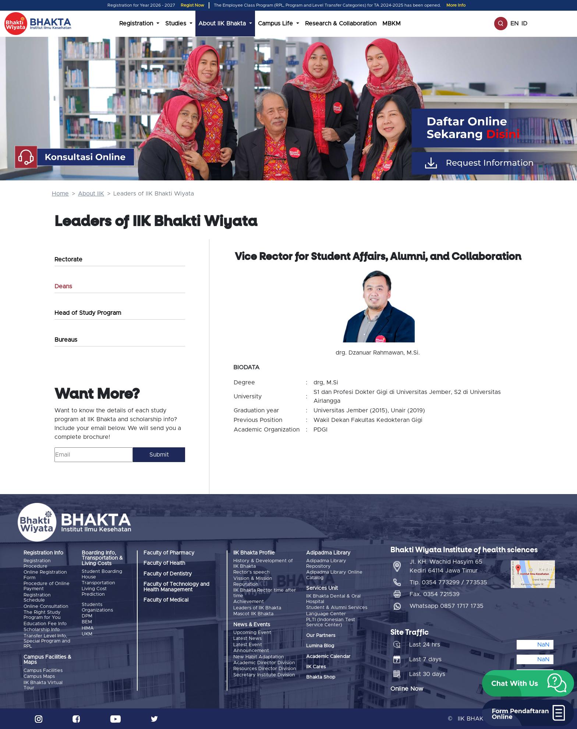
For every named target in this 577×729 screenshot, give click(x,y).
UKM (87, 634)
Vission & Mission (252, 578)
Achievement (248, 601)
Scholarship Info (42, 629)
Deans (63, 286)
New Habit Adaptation (258, 656)
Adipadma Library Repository (326, 563)
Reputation (245, 584)
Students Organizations (97, 607)
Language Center (326, 614)
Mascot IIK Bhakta (253, 614)
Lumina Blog (320, 646)
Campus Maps (39, 676)
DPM (87, 616)
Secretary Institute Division (264, 674)
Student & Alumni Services (336, 607)
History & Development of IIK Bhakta (263, 563)
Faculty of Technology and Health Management (176, 587)
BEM (87, 622)
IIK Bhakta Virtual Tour (43, 685)
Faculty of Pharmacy (169, 553)
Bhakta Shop (320, 677)
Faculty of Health (164, 563)
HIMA (88, 628)
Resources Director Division (264, 668)
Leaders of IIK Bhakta (257, 608)
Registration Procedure (37, 563)
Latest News (247, 638)
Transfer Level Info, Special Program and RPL (47, 641)
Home (60, 194)
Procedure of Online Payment (47, 586)
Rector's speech (251, 572)
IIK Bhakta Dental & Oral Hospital (333, 599)
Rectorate (68, 260)
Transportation (98, 583)
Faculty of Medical (166, 600)
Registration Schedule (37, 598)
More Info (456, 5)
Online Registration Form (45, 575)
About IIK (91, 194)
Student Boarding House (102, 574)
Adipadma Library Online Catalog (334, 575)
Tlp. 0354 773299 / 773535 (448, 582)
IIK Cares (316, 667)
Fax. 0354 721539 (435, 594)
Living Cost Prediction (94, 591)
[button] (528, 683)
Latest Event (247, 644)
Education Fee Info (45, 623)
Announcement (251, 650)
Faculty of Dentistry (168, 574)
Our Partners (320, 635)
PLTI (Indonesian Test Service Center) (330, 622)
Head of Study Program (87, 313)
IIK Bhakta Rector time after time (264, 593)
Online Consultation (46, 606)
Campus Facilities (43, 670)
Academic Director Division (264, 663)
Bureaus (65, 340)
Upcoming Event (252, 632)
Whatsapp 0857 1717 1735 (447, 606)
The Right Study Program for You (42, 615)
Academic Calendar (328, 656)
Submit (159, 455)
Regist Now (192, 5)
